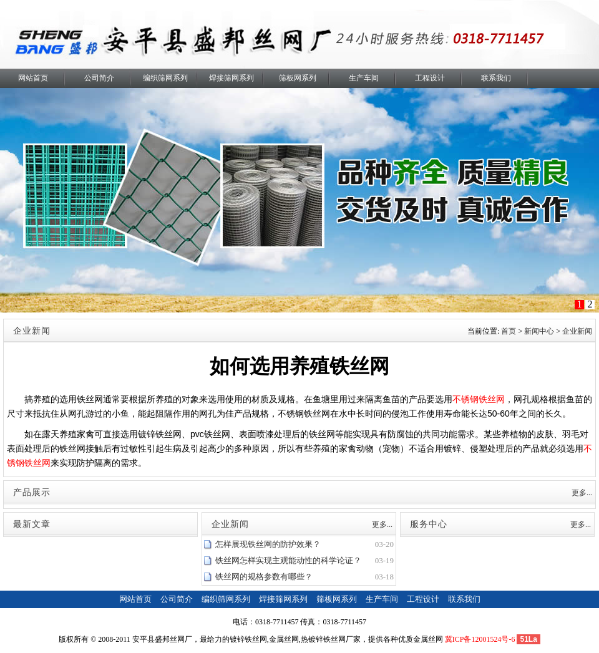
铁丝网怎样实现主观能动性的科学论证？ (288, 560)
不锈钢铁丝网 (478, 399)
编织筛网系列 (165, 78)
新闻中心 (539, 331)
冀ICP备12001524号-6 (480, 639)
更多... (582, 492)
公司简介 (99, 78)
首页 (508, 331)
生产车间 (364, 78)
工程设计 (430, 78)
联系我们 (496, 78)
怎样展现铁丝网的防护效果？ (268, 544)
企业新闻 (577, 331)
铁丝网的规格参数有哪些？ (264, 576)
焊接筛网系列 (231, 78)
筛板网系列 (297, 78)
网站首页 (33, 78)
